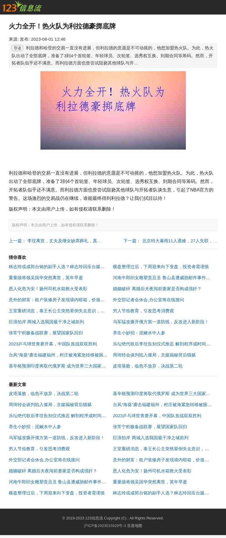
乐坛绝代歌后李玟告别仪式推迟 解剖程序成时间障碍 (163, 343)
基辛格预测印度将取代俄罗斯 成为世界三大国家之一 (59, 365)
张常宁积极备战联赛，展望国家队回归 (46, 332)
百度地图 (134, 525)
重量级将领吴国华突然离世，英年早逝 (46, 277)
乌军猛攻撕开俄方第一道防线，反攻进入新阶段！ (161, 321)
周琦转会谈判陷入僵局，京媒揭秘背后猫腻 (154, 354)
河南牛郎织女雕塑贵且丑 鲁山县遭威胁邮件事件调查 (163, 277)
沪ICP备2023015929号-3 (105, 525)
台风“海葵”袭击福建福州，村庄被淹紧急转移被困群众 (60, 354)
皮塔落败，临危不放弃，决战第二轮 (148, 365)
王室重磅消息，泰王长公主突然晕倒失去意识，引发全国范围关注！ (74, 310)
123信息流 (94, 518)
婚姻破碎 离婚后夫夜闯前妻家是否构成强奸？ (157, 288)
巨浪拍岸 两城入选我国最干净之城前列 (46, 321)
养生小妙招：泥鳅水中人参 (139, 332)
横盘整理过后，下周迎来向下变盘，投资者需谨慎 (161, 266)
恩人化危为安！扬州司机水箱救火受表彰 (48, 288)
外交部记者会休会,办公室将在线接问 (148, 299)
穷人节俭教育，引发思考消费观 (143, 310)
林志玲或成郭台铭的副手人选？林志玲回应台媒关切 (59, 266)
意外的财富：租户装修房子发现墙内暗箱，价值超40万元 (63, 299)
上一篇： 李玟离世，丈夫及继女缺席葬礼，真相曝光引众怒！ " (70, 240)
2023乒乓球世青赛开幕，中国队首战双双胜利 (53, 343)
